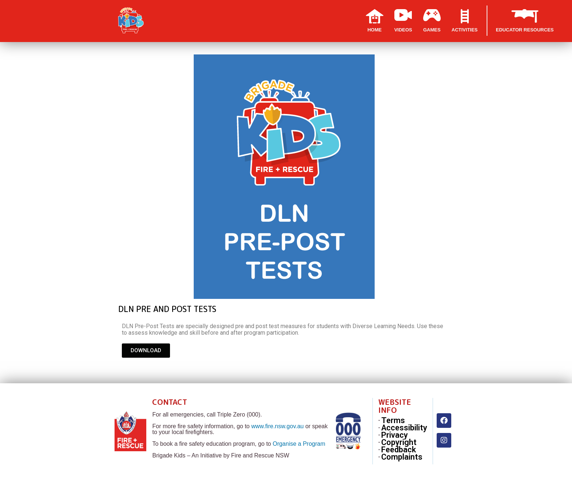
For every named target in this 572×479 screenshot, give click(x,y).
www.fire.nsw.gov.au (277, 426)
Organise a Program (299, 444)
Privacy (394, 435)
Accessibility (404, 428)
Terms (393, 420)
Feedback (398, 449)
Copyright (399, 442)
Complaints (401, 457)
